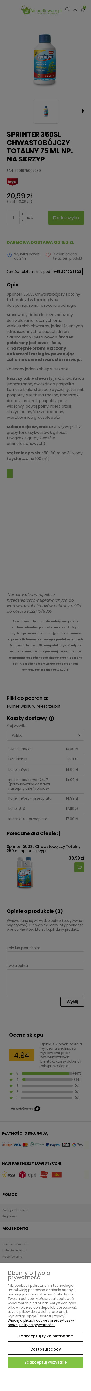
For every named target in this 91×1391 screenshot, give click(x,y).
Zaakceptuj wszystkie (46, 1362)
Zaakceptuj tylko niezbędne (45, 1336)
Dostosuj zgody (45, 1349)
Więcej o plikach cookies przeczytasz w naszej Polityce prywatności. (41, 1322)
